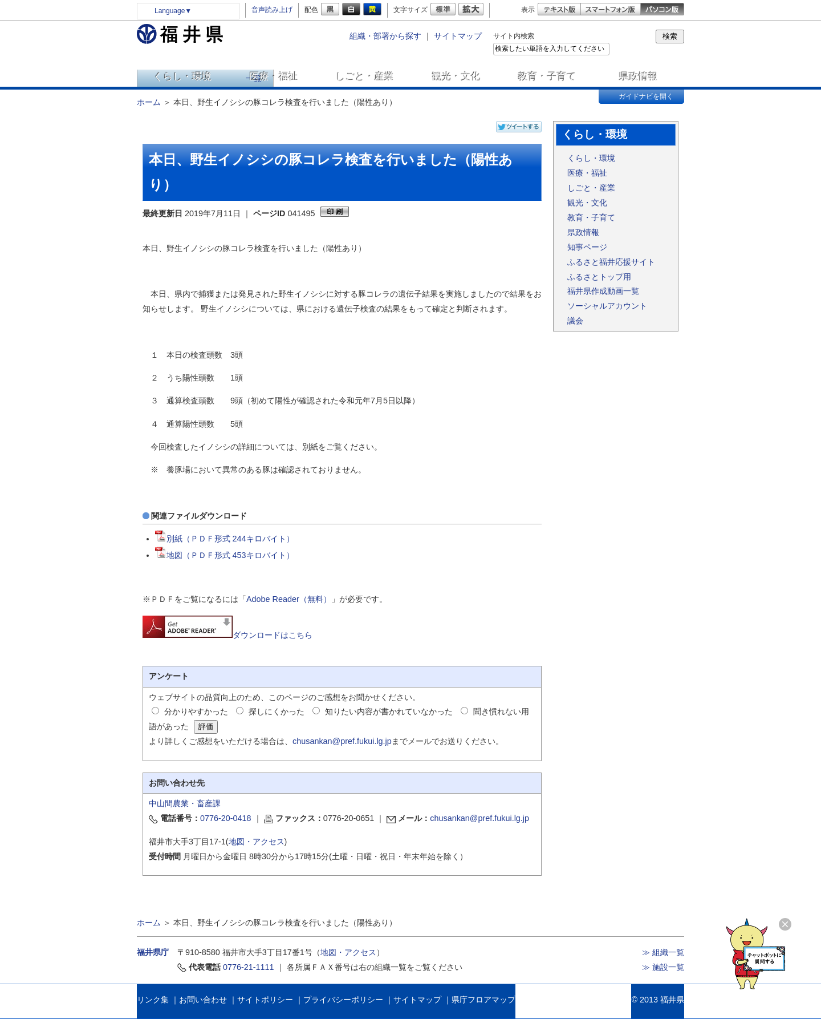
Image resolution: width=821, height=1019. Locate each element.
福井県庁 (153, 952)
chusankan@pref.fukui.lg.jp (342, 741)
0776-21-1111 (248, 967)
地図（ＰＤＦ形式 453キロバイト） (224, 555)
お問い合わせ (203, 999)
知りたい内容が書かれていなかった (389, 711)
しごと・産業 (365, 76)
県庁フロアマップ (483, 999)
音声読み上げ (271, 10)
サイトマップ (458, 36)
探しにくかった (276, 711)
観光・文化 (456, 76)
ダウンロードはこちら (227, 635)
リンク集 (153, 999)
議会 (575, 320)
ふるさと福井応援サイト (611, 261)
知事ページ (587, 247)
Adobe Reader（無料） (288, 599)
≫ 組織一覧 (663, 952)
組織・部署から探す (385, 36)
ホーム (149, 102)
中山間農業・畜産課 (185, 803)
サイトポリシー (265, 999)
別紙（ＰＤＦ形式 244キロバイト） (224, 538)
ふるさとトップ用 (599, 276)
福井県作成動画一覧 (603, 291)
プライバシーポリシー (343, 999)
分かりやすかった (196, 711)
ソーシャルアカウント (607, 305)
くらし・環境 (182, 76)
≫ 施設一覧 (663, 967)
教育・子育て (547, 76)
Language (173, 11)
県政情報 (638, 76)
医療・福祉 (274, 76)
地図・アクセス (256, 841)
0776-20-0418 (225, 818)
